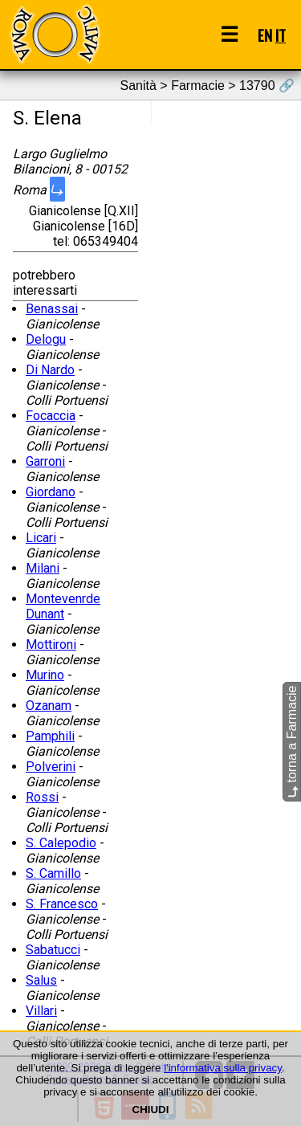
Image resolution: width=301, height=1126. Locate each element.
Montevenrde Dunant (63, 606)
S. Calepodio (61, 843)
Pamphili (50, 736)
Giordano (50, 492)
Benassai (52, 308)
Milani (42, 568)
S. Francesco (62, 904)
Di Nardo (50, 369)
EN (265, 35)
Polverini (50, 766)
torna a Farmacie (292, 742)
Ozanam (48, 705)
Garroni (45, 461)
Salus (41, 980)
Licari (41, 537)
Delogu (46, 339)
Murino (45, 675)
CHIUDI (150, 1110)
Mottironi (51, 644)
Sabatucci (53, 949)
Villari (41, 1010)
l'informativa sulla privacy (223, 1068)
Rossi (42, 797)
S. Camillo (53, 873)
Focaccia (50, 415)
